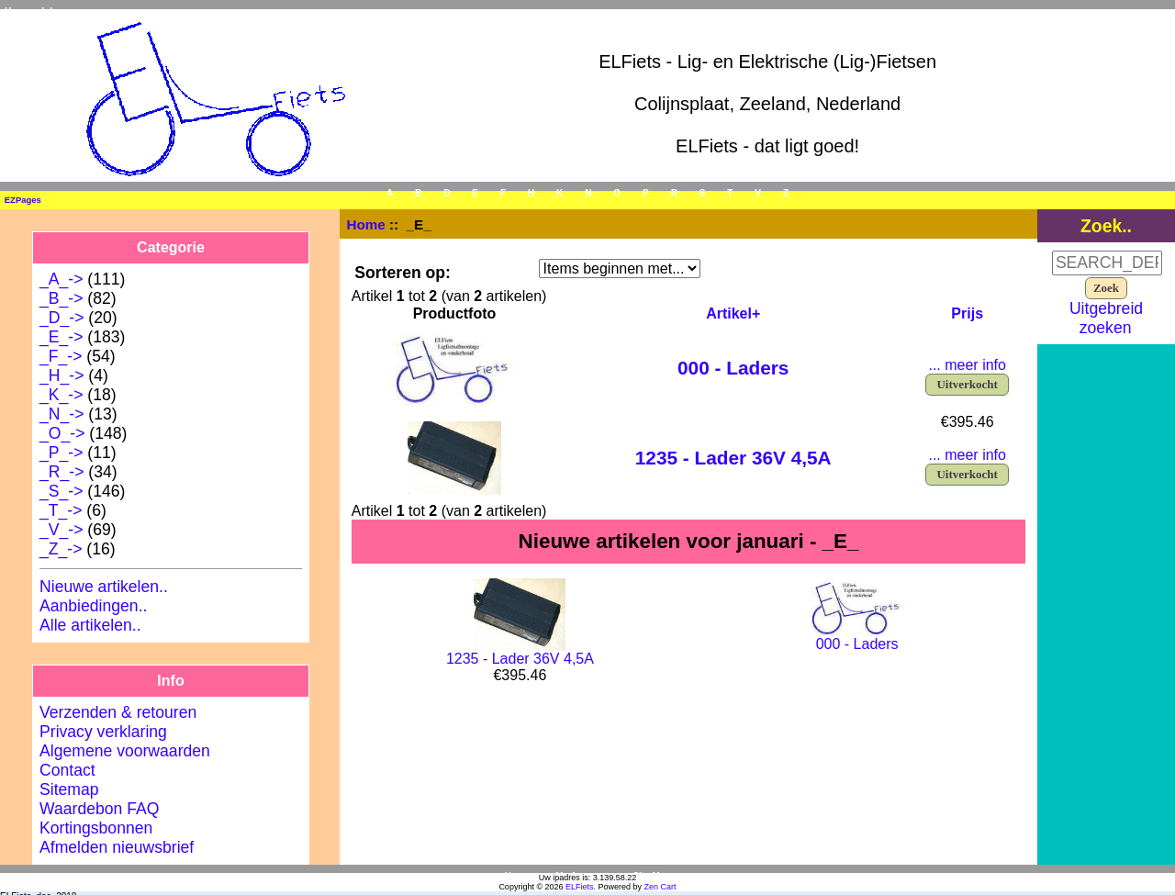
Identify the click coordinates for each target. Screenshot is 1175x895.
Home (17, 11)
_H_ (530, 193)
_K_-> (61, 395)
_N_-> (61, 414)
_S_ (702, 193)
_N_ (588, 193)
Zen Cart (660, 886)
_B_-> (61, 298)
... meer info (966, 365)
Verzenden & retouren (117, 712)
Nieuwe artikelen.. (103, 586)
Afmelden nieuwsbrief (116, 847)
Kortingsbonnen (95, 828)
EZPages (23, 200)
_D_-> (61, 317)
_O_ (617, 193)
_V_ (758, 193)
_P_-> (61, 452)
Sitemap (69, 789)
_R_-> (61, 472)
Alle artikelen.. (90, 625)
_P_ (646, 193)
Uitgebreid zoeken (1106, 318)
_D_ (447, 193)
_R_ (674, 193)
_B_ (418, 193)
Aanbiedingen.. (93, 606)
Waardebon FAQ (99, 809)
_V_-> (61, 529)
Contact (67, 770)
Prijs (967, 313)
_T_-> (60, 510)
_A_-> (61, 279)
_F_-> (60, 356)
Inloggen (61, 11)
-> (61, 337)
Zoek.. (1106, 226)
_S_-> (61, 491)
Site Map (651, 876)
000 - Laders (733, 367)
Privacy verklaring (103, 731)
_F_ (502, 193)
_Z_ (785, 193)
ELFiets (579, 886)
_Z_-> (60, 549)
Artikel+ (733, 313)
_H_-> (61, 375)
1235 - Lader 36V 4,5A (733, 457)
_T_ (730, 193)
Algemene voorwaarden (124, 751)
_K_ (560, 193)
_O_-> (61, 433)
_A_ (389, 193)
